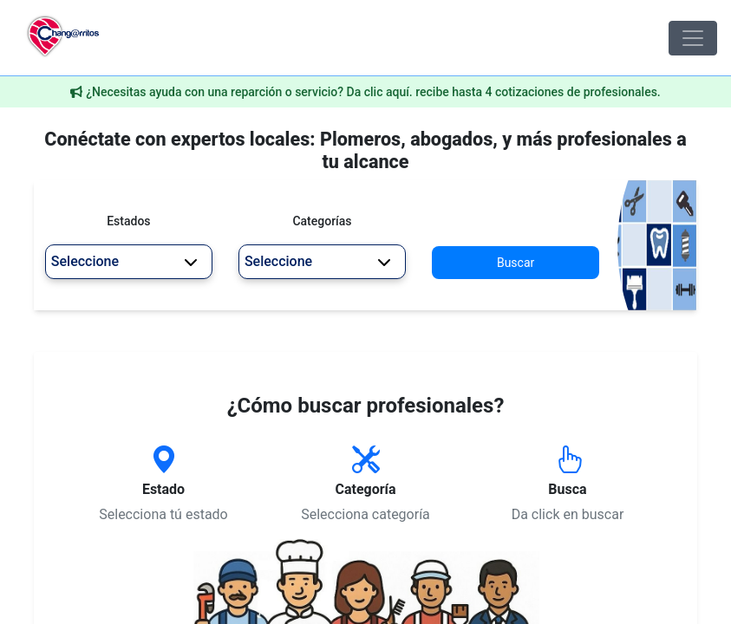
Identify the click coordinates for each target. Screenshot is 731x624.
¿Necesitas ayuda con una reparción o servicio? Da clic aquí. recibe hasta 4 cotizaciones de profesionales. (373, 92)
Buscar (515, 263)
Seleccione (124, 261)
